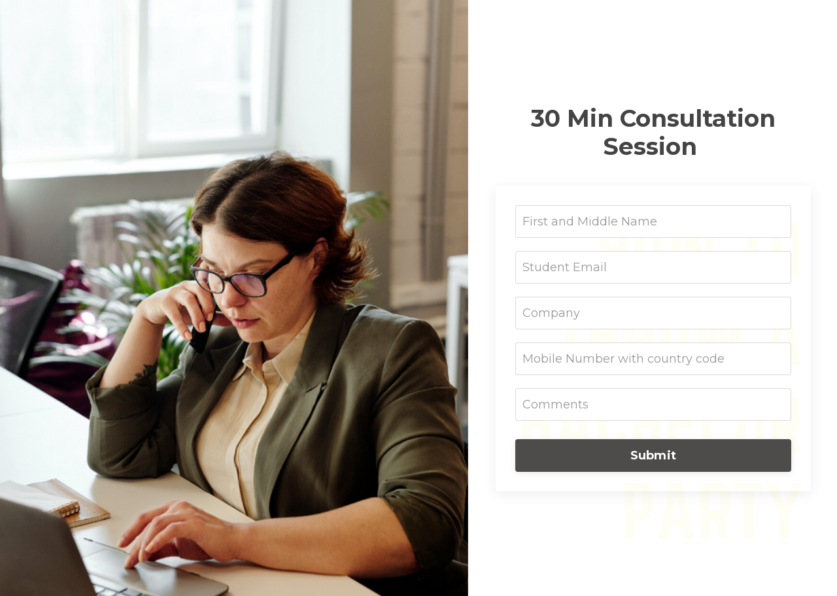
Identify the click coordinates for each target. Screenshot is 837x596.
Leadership (778, 22)
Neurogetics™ (690, 22)
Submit (653, 455)
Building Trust (594, 22)
